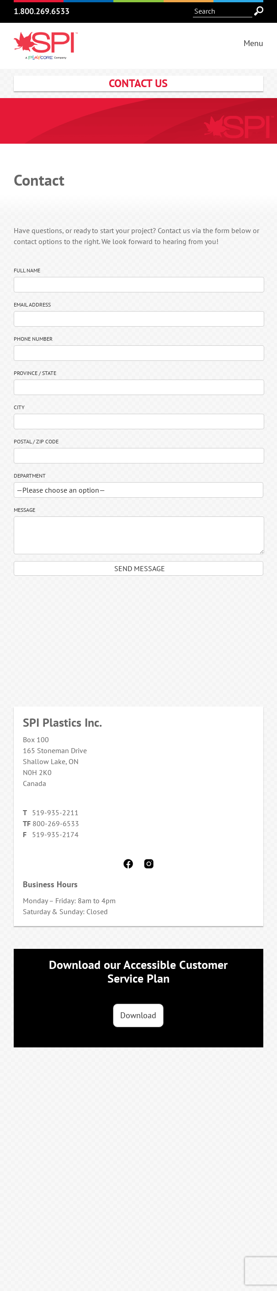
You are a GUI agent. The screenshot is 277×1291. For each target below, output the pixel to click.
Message (24, 509)
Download (138, 1015)
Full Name (27, 270)
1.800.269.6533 (41, 11)
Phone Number (33, 338)
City (19, 407)
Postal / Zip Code (36, 441)
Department (30, 475)
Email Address (32, 304)
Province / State (35, 373)
